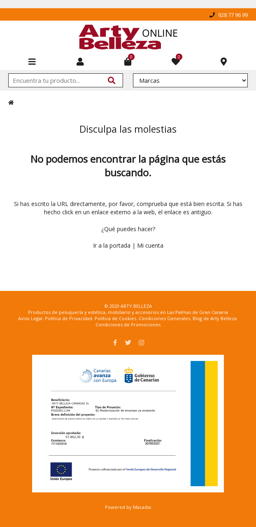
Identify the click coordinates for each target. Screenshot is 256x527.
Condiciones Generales (164, 318)
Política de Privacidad (68, 318)
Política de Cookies (115, 318)
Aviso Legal (30, 318)
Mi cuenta (150, 245)
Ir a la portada (111, 245)
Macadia (142, 507)
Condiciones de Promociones (128, 324)
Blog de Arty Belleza (215, 318)
